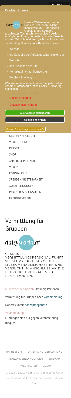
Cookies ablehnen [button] (35, 119)
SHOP (12, 154)
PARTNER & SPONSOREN (25, 192)
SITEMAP (54, 358)
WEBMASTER (28, 365)
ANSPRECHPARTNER (22, 161)
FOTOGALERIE (18, 173)
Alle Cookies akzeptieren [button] (35, 112)
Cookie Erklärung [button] (20, 97)
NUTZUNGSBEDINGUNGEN (26, 358)
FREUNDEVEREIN (20, 198)
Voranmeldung (53, 297)
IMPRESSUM (14, 351)
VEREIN (14, 167)
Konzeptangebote (36, 305)
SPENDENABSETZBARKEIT (26, 179)
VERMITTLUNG (18, 142)
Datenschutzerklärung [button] (23, 104)
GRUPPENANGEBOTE (22, 136)
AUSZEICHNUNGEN (21, 186)
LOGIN (47, 365)
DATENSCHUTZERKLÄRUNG (45, 351)
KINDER (14, 148)
